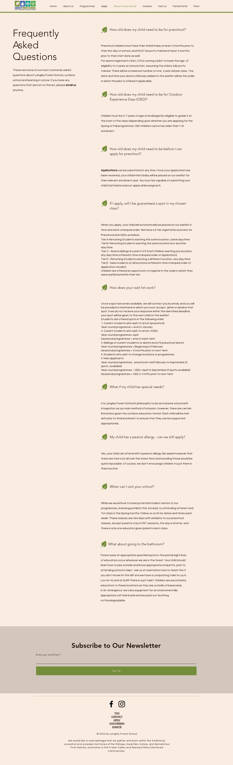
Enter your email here (47, 654)
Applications (109, 170)
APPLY (117, 720)
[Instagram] (121, 704)
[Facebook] (111, 704)
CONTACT (116, 717)
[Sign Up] (116, 670)
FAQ (117, 713)
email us (71, 85)
